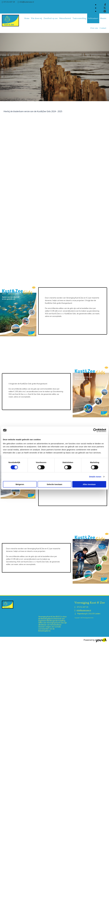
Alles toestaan (89, 484)
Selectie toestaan (54, 484)
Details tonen (95, 477)
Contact (103, 28)
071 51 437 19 (9, 2)
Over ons (94, 28)
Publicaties (92, 18)
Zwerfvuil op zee (51, 18)
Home (26, 18)
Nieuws (103, 18)
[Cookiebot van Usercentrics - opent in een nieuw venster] (95, 430)
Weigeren (20, 484)
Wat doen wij (36, 18)
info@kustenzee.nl (26, 2)
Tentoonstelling (79, 18)
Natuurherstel (65, 18)
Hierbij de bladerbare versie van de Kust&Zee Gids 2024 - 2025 (33, 111)
